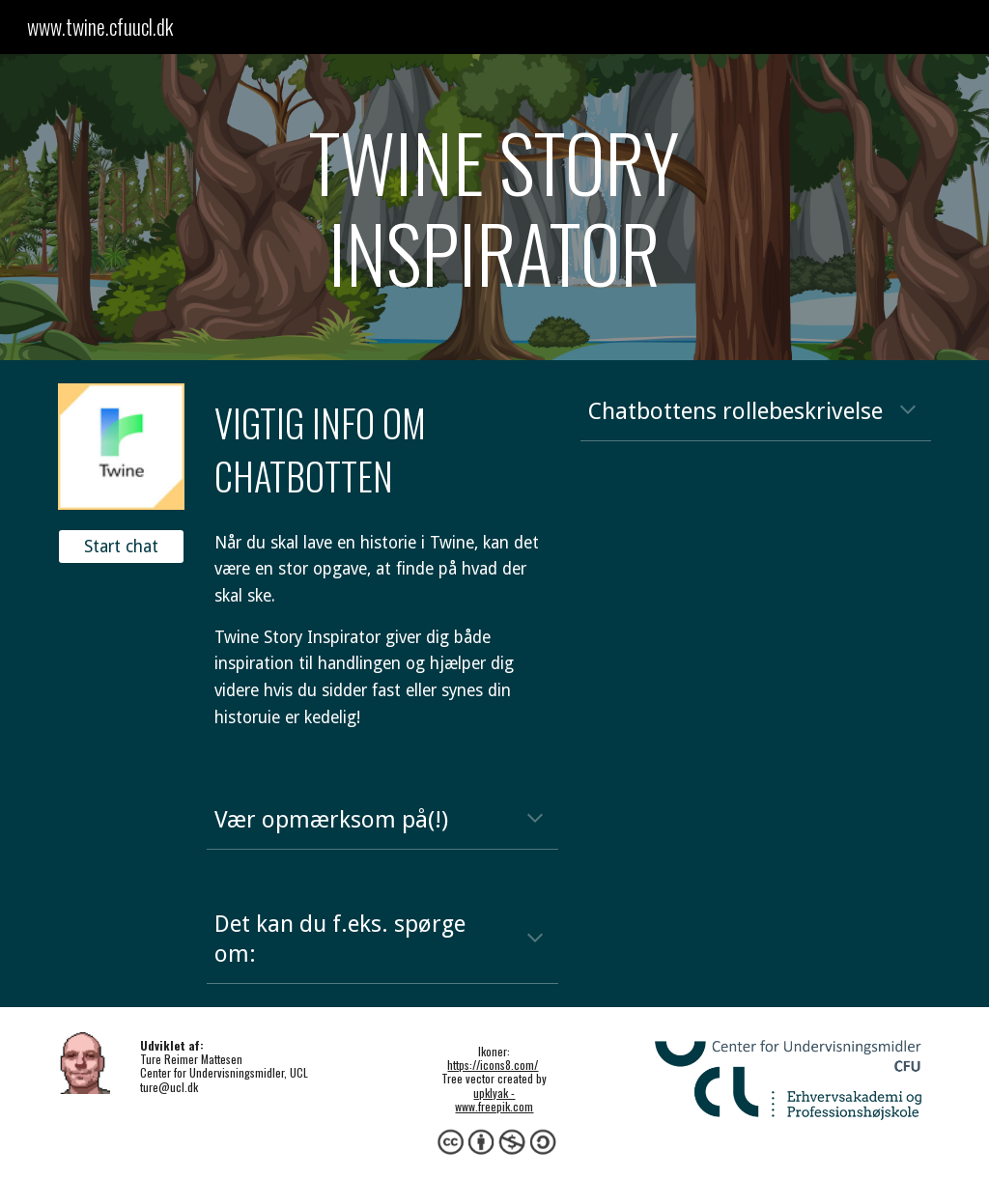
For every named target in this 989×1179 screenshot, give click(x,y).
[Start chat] (121, 547)
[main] (494, 207)
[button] (908, 411)
